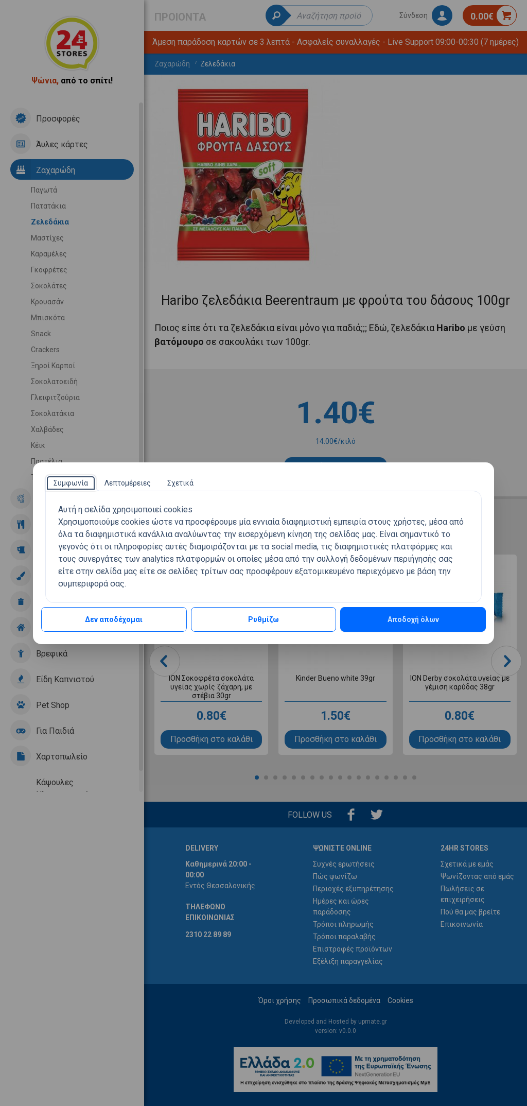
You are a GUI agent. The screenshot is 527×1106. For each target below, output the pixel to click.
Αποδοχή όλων (413, 619)
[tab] (70, 483)
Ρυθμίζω (263, 619)
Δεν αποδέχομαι (114, 619)
